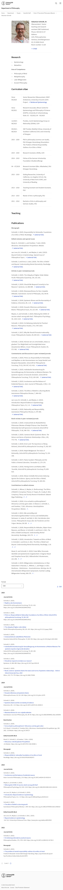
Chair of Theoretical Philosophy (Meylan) (44, 13)
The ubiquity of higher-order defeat (15, 627)
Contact (12, 887)
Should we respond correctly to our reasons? (18, 661)
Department (10, 13)
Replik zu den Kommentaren (13, 603)
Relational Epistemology (38, 102)
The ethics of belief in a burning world (16, 804)
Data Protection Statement (22, 887)
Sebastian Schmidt (6, 15)
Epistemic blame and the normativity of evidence (19, 703)
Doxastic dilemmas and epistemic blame (17, 693)
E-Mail (35, 49)
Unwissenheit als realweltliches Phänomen (18, 637)
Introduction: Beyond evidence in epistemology (19, 795)
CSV (60, 586)
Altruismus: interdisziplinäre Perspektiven (17, 742)
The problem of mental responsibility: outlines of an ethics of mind (25, 851)
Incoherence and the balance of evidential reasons (20, 775)
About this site (5, 887)
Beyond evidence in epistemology (15, 818)
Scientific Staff (27, 13)
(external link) (39, 235)
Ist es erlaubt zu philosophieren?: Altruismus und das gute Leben (24, 726)
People (18, 13)
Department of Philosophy (10, 8)
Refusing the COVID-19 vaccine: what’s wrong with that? (21, 785)
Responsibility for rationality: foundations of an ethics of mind (23, 755)
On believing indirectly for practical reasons (18, 838)
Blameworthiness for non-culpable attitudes (18, 713)
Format (9, 582)
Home (3, 13)
